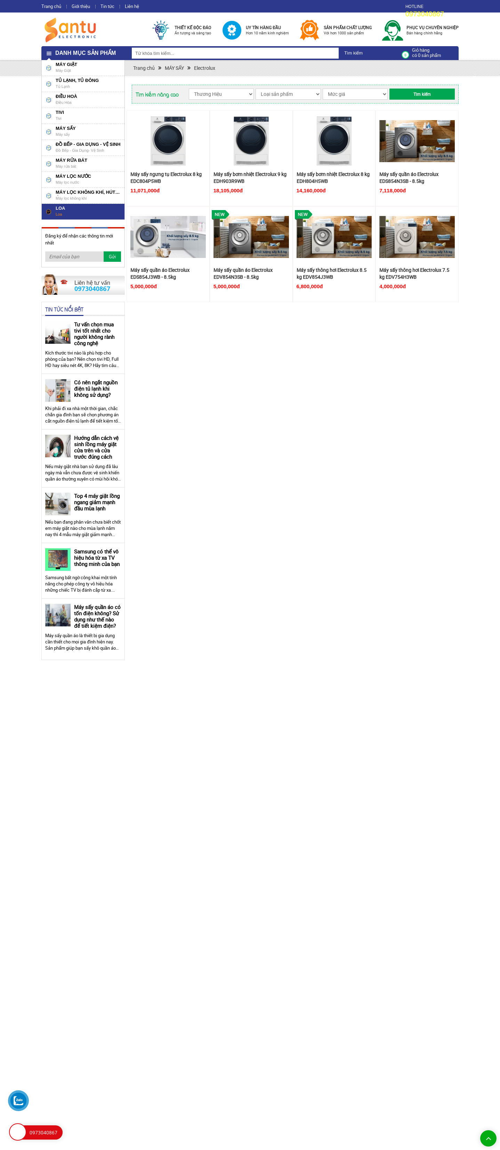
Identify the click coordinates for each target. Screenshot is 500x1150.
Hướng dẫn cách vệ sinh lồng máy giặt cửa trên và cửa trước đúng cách (96, 447)
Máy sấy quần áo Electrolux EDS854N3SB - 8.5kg (408, 177)
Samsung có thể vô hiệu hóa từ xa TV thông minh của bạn (97, 557)
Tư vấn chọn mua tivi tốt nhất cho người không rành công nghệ (94, 334)
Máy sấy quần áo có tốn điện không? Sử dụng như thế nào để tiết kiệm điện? (97, 616)
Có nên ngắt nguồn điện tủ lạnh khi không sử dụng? (96, 388)
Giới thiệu (81, 6)
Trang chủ (51, 6)
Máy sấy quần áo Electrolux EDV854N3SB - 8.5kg (243, 273)
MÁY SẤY (174, 68)
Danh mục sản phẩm (85, 53)
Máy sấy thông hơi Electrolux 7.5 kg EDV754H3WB (414, 273)
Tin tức (107, 6)
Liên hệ (132, 6)
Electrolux (204, 68)
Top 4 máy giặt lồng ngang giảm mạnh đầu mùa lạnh (97, 502)
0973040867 (424, 14)
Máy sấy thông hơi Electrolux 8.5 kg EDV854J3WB (331, 273)
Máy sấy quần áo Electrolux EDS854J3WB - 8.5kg (159, 273)
